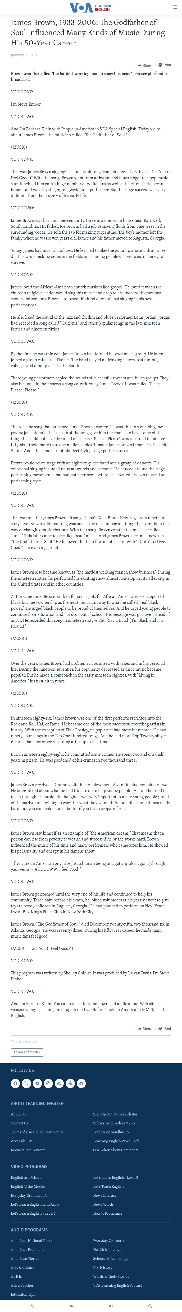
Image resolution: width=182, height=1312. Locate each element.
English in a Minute (26, 1177)
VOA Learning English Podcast (117, 1286)
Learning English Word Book (116, 1141)
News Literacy (105, 1195)
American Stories (25, 1259)
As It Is (16, 1277)
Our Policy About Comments (115, 1150)
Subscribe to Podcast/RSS (114, 1123)
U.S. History (102, 1268)
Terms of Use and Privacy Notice (37, 1132)
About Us (18, 1114)
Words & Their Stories (111, 1277)
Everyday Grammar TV (29, 1195)
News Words (103, 1204)
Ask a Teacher (22, 1286)
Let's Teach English (108, 1186)
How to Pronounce (108, 1213)
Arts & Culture (23, 1268)
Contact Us (19, 1123)
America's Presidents (28, 1250)
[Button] (145, 65)
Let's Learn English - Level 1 (33, 1213)
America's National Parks (31, 1241)
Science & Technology (110, 1259)
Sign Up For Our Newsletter (115, 1114)
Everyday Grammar (108, 1241)
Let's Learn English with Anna (35, 1204)
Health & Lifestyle (107, 1250)
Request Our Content (28, 1150)
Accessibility (21, 1141)
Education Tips (23, 1295)
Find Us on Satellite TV (111, 1132)
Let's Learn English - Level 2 (115, 1177)
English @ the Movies (28, 1186)
